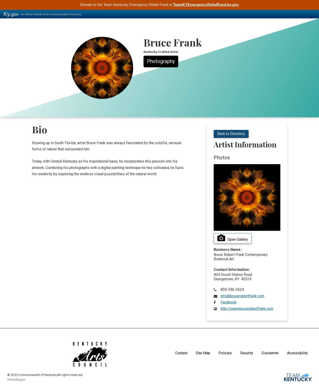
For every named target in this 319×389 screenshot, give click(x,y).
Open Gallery (232, 238)
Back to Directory (231, 134)
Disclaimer (270, 353)
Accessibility (297, 353)
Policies (225, 353)
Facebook (228, 302)
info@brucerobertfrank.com (242, 296)
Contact (181, 353)
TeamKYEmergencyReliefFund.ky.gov (206, 5)
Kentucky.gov (16, 379)
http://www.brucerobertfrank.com (247, 308)
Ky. (11, 14)
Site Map (203, 353)
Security (246, 353)
